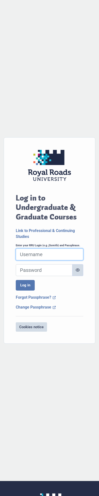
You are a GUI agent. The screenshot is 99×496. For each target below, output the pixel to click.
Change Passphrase (36, 307)
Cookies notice (31, 327)
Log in (25, 285)
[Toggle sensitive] (77, 270)
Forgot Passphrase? (36, 297)
